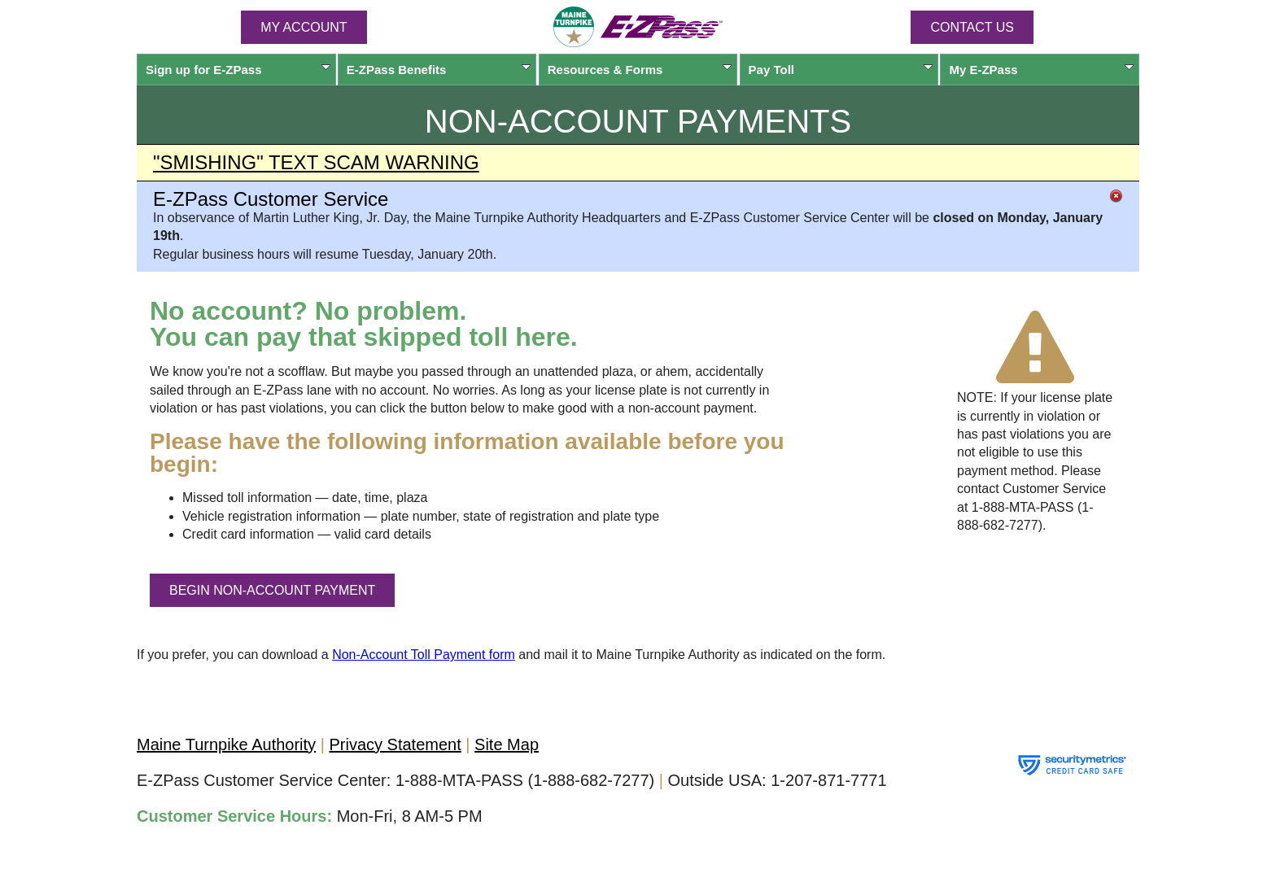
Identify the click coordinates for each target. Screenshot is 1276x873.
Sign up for (238, 69)
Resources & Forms (640, 69)
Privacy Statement (395, 744)
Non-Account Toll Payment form (423, 654)
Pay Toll (841, 69)
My (1041, 69)
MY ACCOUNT (303, 27)
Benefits (439, 69)
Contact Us (972, 27)
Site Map (506, 744)
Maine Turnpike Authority (226, 744)
